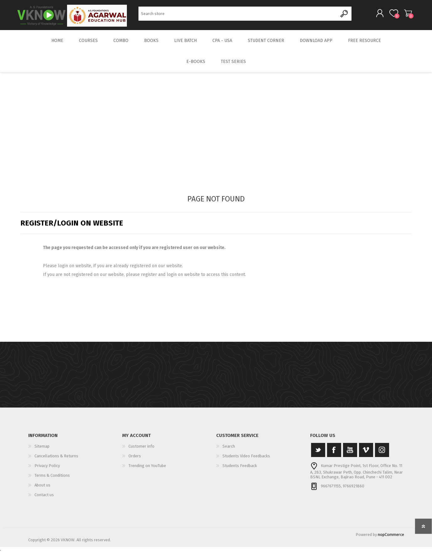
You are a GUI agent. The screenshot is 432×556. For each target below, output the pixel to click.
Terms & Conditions (52, 479)
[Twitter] (318, 454)
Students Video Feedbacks (246, 460)
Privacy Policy (47, 470)
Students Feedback (239, 470)
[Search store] (237, 16)
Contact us (44, 499)
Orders (134, 460)
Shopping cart (405, 15)
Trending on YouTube (147, 470)
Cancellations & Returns (56, 460)
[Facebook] (334, 454)
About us (42, 489)
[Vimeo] (366, 454)
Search (344, 16)
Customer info (141, 450)
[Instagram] (382, 454)
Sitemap (41, 450)
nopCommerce (391, 539)
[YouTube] (350, 454)
